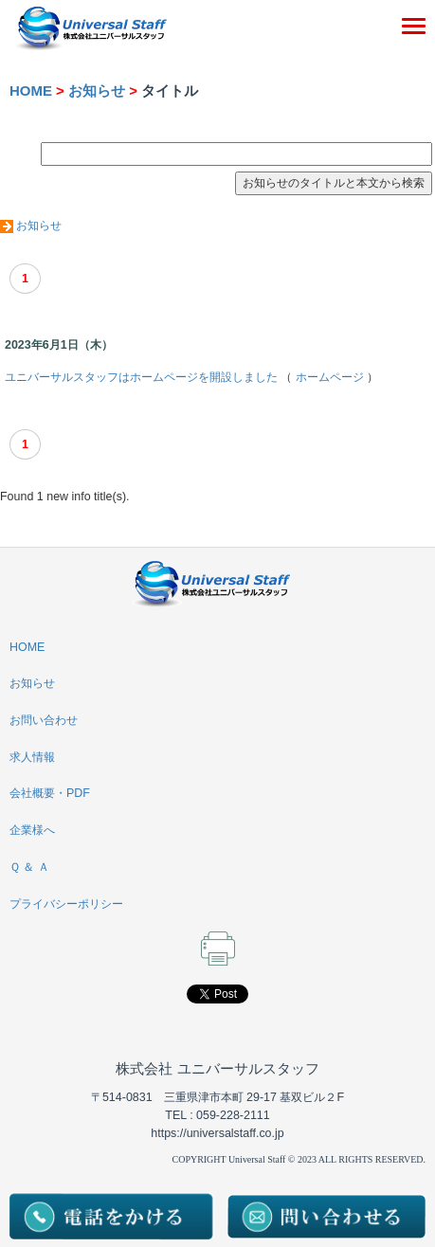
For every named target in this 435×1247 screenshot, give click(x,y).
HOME (30, 90)
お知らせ (96, 90)
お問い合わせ (43, 720)
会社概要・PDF (49, 793)
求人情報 (32, 757)
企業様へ (32, 830)
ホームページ (330, 377)
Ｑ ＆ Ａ (29, 867)
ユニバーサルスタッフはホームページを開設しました (141, 377)
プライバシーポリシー (66, 904)
